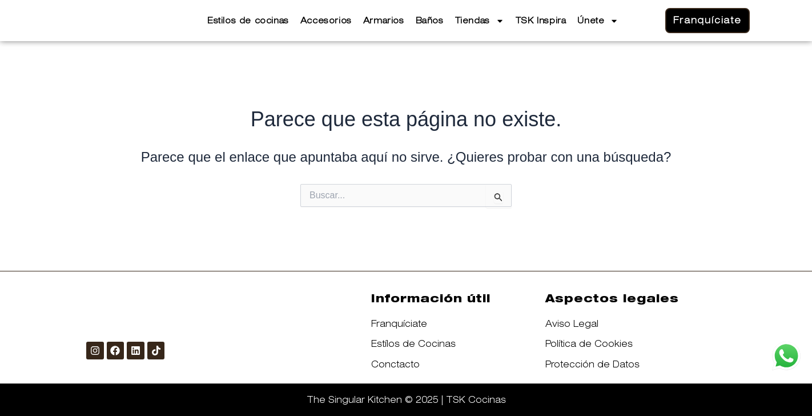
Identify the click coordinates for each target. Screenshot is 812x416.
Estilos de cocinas (248, 20)
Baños (430, 20)
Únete (597, 21)
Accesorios (326, 20)
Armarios (383, 20)
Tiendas (479, 21)
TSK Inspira (541, 20)
